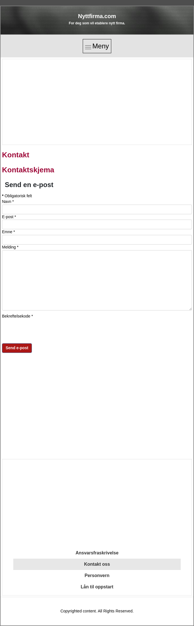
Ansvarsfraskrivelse (96, 552)
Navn (8, 201)
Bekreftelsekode (17, 316)
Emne (8, 232)
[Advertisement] (96, 102)
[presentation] (45, 330)
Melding (10, 247)
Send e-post (17, 348)
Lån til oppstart (97, 586)
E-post (9, 217)
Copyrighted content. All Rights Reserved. (97, 611)
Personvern (96, 575)
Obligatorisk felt (17, 196)
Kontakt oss (97, 564)
